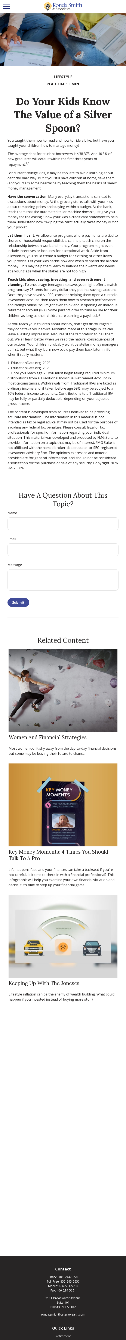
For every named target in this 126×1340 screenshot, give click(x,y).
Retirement (63, 1336)
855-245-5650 (70, 1281)
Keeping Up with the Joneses (44, 983)
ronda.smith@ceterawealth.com (63, 1314)
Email (11, 539)
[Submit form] (18, 602)
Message (14, 564)
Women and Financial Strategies (48, 737)
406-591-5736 (68, 1286)
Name (12, 513)
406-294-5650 (68, 1277)
